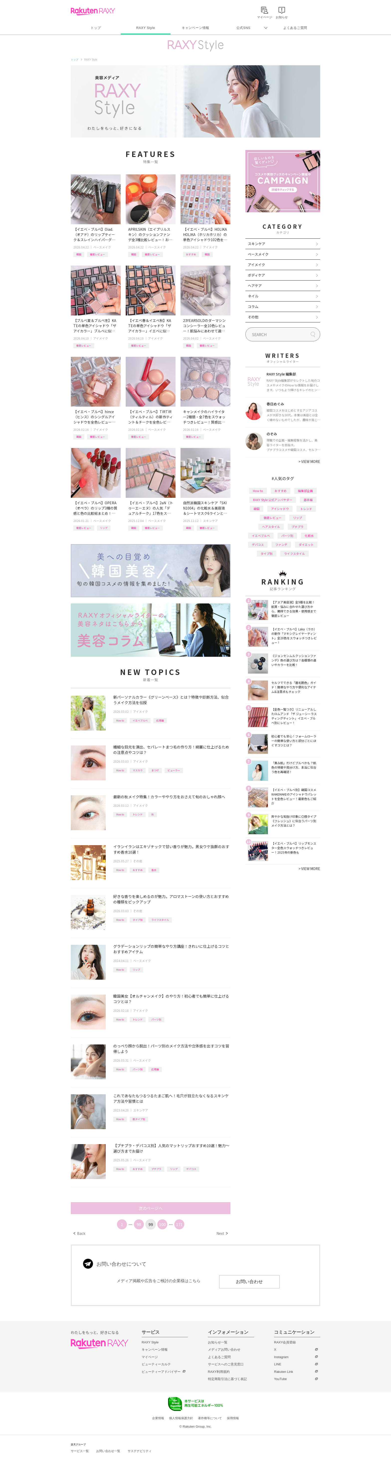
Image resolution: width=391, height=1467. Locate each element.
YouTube (280, 1379)
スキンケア (210, 520)
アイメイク (210, 247)
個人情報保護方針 (181, 1418)
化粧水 (309, 535)
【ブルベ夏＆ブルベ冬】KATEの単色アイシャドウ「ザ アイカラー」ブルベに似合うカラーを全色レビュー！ (94, 326)
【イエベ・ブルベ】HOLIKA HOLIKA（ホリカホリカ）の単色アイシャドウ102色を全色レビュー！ (205, 234)
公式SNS (243, 28)
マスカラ (138, 770)
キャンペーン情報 (195, 28)
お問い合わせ (249, 1281)
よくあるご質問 (295, 28)
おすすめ (191, 254)
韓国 (78, 254)
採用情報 (233, 1418)
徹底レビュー (97, 254)
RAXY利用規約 (219, 1372)
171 (179, 1224)
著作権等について (210, 1418)
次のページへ (151, 1208)
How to (120, 720)
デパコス (191, 1169)
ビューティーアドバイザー (161, 1372)
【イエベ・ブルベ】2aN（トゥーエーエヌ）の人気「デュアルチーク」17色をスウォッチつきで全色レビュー (150, 508)
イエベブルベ (140, 720)
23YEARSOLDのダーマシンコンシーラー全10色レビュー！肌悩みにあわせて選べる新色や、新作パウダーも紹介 (204, 326)
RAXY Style (145, 28)
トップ (96, 28)
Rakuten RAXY (93, 11)
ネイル (253, 295)
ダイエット (306, 544)
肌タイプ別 (139, 1119)
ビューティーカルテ (156, 1364)
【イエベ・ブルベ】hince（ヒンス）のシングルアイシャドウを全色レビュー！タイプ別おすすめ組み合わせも (94, 417)
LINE (277, 1364)
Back (79, 1233)
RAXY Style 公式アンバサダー (272, 500)
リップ (103, 528)
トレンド (138, 814)
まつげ (155, 770)
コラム (253, 306)
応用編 (160, 720)
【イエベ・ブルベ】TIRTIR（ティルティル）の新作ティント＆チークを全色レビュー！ (150, 417)
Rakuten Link (283, 1372)
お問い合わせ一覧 (108, 1451)
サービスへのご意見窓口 (226, 1364)
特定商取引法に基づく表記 (227, 1379)
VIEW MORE (309, 461)
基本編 (308, 500)
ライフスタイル (160, 920)
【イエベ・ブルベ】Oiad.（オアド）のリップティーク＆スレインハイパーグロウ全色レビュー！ (94, 234)
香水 (153, 870)
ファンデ (281, 544)
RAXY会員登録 (285, 1342)
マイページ (150, 1357)
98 (139, 1224)
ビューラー (174, 770)
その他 (137, 861)
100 (162, 1224)
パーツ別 (156, 1019)
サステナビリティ (140, 1451)
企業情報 (158, 1418)
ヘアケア (255, 285)
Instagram (281, 1357)
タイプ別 (138, 920)
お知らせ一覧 (217, 1342)
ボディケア (256, 275)
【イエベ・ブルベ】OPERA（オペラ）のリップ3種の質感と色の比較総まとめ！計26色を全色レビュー (95, 508)
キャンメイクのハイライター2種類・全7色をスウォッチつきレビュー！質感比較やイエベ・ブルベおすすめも (204, 417)
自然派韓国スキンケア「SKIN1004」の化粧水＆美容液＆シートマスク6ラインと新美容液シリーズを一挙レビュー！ (205, 508)
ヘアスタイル (271, 526)
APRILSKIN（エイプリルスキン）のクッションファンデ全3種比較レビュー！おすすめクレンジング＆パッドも (150, 234)
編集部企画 (305, 491)
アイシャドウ (280, 509)
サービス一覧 (80, 1451)
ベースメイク (102, 247)
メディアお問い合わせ (224, 1349)
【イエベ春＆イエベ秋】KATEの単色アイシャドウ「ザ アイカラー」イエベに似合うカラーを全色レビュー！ (149, 326)
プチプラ (156, 1169)
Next (222, 1233)
